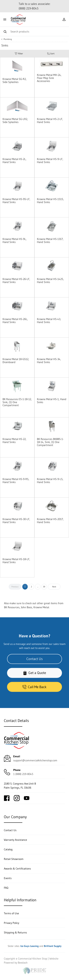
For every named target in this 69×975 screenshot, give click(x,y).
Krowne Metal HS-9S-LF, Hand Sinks (16, 201)
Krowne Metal (41, 607)
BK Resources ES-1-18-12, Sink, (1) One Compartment (17, 402)
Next (54, 586)
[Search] (34, 31)
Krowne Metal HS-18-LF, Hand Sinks (16, 561)
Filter (19, 53)
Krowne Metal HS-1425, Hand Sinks (50, 280)
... (37, 586)
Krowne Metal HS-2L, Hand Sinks (14, 160)
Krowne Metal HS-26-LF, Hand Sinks (16, 280)
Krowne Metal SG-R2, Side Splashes (15, 80)
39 (44, 586)
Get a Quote (34, 673)
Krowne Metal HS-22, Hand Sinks (14, 440)
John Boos (26, 607)
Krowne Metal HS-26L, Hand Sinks (15, 320)
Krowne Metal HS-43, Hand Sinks (49, 320)
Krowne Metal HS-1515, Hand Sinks (50, 201)
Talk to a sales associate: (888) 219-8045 (34, 6)
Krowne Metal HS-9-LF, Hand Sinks (50, 160)
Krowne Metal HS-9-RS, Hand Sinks (16, 480)
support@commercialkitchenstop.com (35, 760)
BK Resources (11, 607)
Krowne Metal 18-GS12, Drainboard (16, 361)
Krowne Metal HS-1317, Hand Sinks (50, 240)
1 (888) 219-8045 (23, 774)
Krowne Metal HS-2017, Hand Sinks (50, 521)
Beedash (23, 962)
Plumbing (8, 39)
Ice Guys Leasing (29, 946)
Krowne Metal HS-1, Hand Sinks (51, 401)
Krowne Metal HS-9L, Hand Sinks (15, 240)
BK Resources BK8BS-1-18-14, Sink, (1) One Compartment (50, 442)
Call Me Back (34, 687)
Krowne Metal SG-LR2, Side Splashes (15, 120)
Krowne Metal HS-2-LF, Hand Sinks (50, 120)
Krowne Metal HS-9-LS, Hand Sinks (50, 480)
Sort (50, 53)
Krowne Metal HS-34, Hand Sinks (49, 361)
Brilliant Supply (52, 946)
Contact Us (34, 659)
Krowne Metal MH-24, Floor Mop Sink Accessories (49, 77)
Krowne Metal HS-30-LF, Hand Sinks (16, 521)
